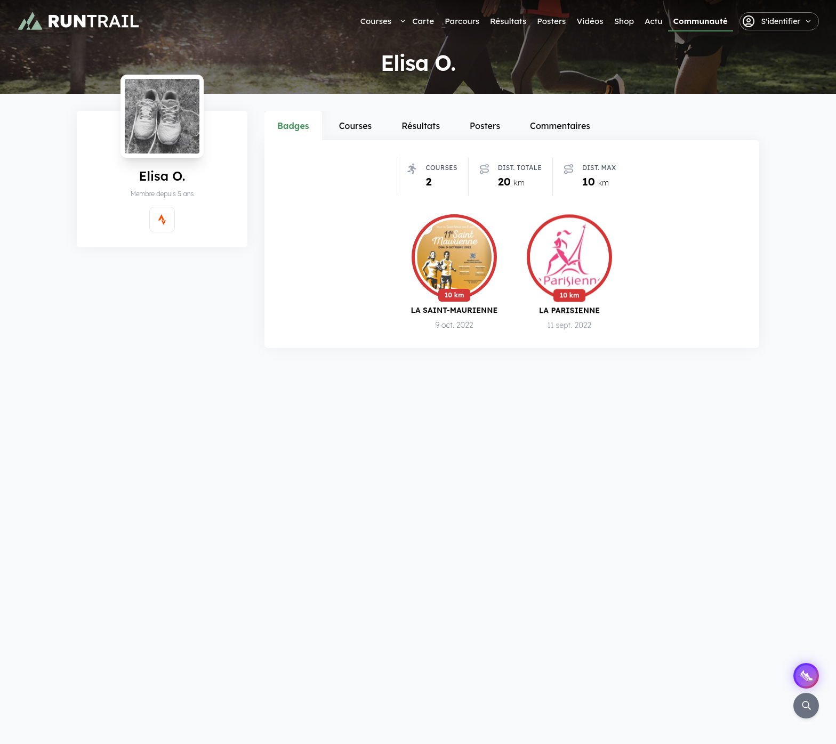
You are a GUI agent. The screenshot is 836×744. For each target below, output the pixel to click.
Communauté (700, 21)
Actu (653, 21)
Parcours (462, 21)
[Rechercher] (806, 705)
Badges (293, 125)
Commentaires (560, 125)
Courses (375, 21)
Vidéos (589, 21)
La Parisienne (569, 312)
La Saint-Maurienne (454, 312)
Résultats (508, 21)
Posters (551, 21)
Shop (624, 21)
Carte (423, 21)
